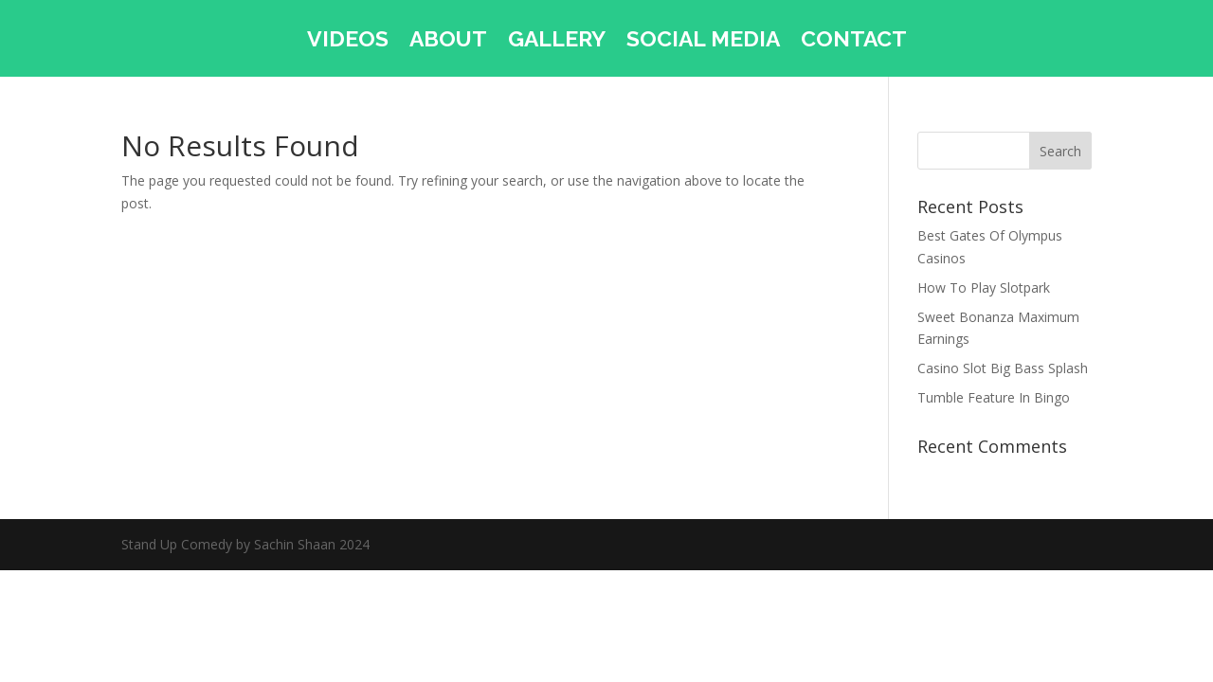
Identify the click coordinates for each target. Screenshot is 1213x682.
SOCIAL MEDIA (703, 41)
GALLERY (557, 41)
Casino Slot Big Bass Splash (1002, 368)
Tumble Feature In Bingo (993, 397)
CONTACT (854, 41)
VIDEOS (348, 41)
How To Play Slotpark (983, 287)
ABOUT (448, 41)
